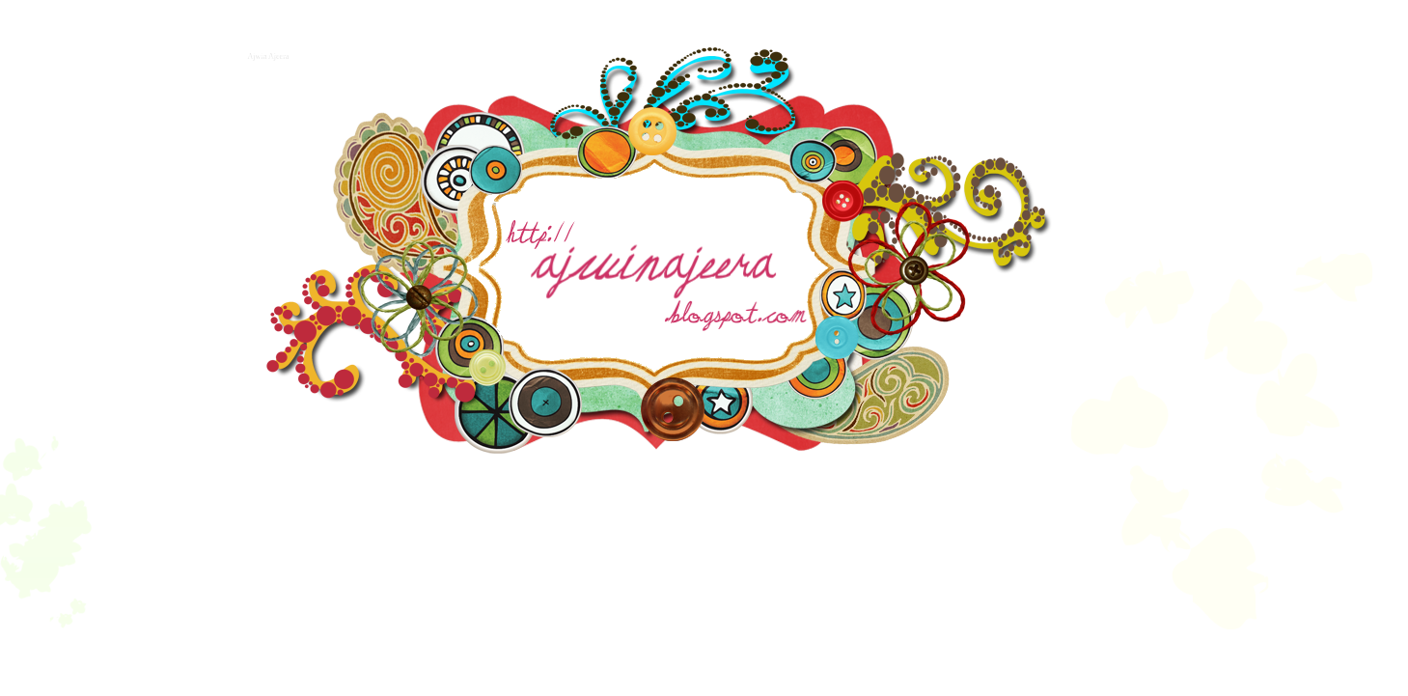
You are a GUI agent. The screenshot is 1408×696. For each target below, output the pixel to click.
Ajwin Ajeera (267, 54)
